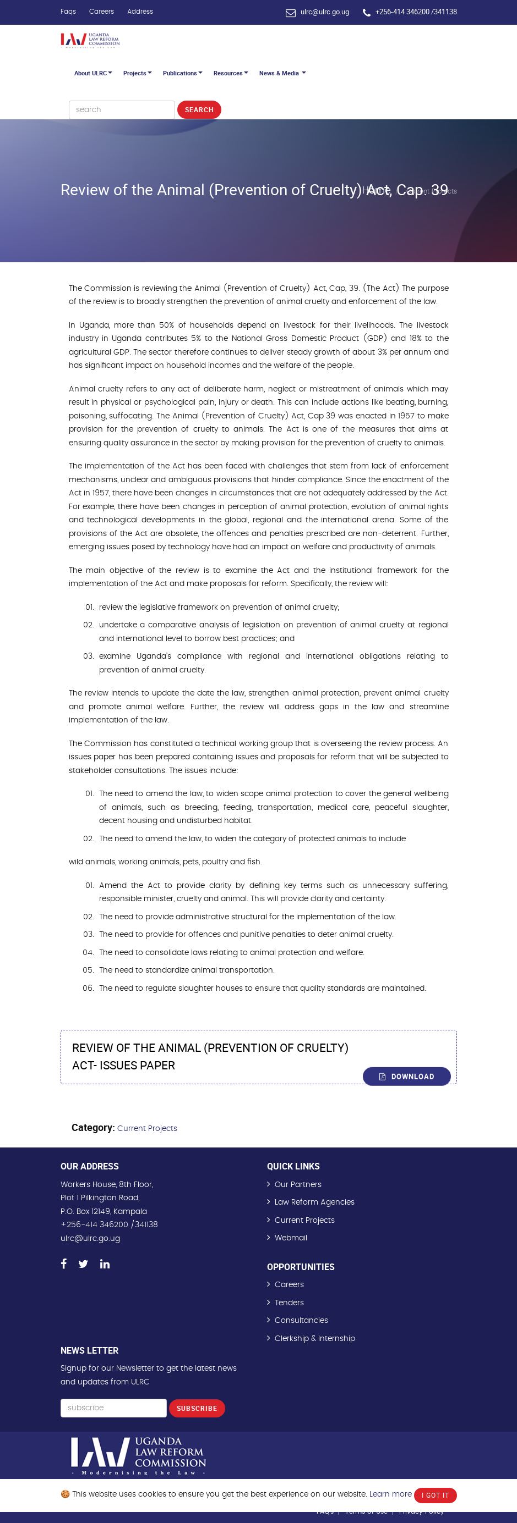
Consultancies (301, 1321)
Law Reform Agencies (315, 1202)
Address (140, 11)
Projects (137, 73)
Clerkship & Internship (315, 1339)
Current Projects (147, 1129)
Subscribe (197, 1408)
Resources (231, 73)
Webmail (291, 1238)
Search (199, 109)
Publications (183, 73)
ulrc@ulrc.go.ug (325, 11)
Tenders (289, 1303)
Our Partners (298, 1185)
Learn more (390, 1494)
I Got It (435, 1495)
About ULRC (93, 73)
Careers (101, 11)
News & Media (282, 73)
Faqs (68, 11)
